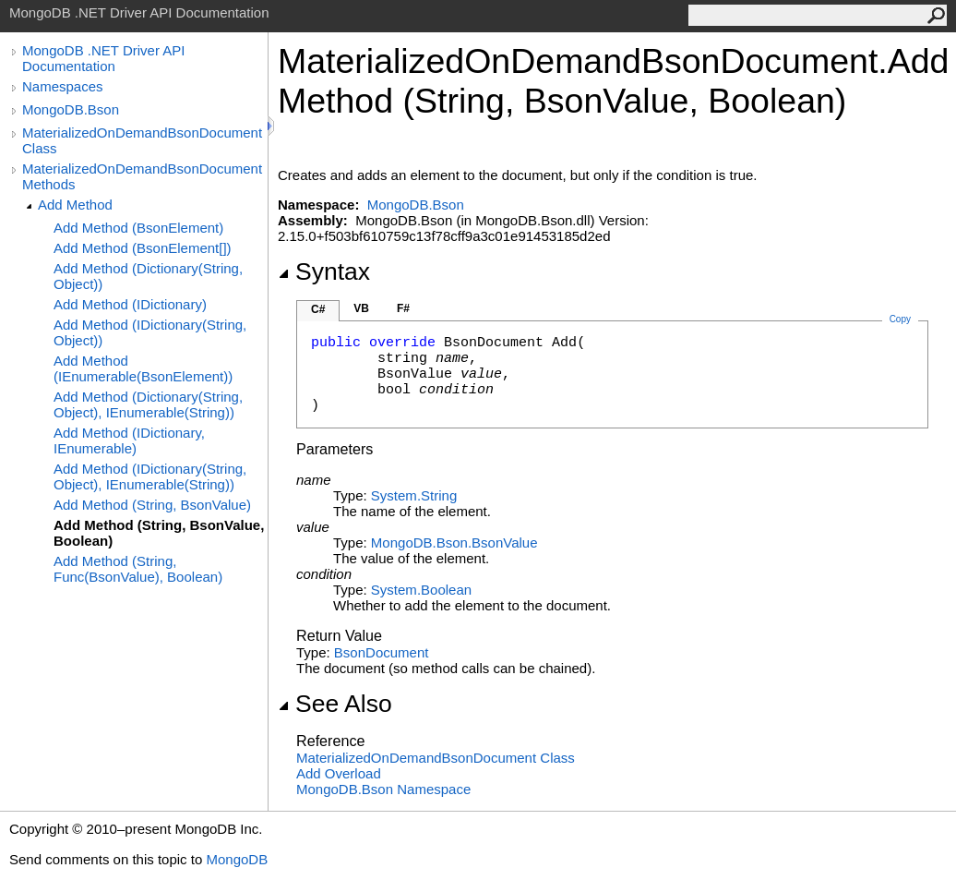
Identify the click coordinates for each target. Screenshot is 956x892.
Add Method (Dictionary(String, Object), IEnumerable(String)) (148, 404)
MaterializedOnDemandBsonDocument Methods (142, 176)
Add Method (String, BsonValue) (152, 504)
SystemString (414, 495)
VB (361, 308)
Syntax (324, 271)
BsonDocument (381, 652)
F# (403, 308)
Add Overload (338, 773)
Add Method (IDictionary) (130, 304)
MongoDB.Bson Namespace (383, 789)
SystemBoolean (421, 589)
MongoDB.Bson (70, 109)
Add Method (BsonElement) (138, 227)
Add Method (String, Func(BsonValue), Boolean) (138, 569)
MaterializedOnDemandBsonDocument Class (142, 140)
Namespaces (62, 86)
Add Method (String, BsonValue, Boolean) (159, 532)
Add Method (75, 204)
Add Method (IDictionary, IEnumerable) (129, 440)
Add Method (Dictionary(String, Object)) (148, 276)
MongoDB (237, 859)
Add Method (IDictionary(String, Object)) (150, 332)
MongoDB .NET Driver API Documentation (103, 58)
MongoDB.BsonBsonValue (454, 542)
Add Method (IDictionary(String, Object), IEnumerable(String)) (150, 476)
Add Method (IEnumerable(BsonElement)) (143, 368)
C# (318, 309)
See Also (335, 703)
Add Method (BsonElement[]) (143, 248)
